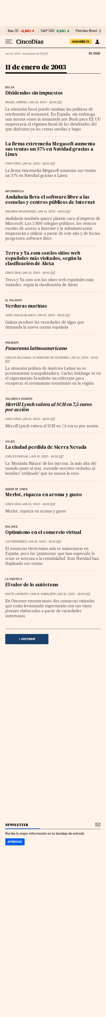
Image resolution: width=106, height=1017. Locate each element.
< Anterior (27, 639)
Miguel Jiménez (16, 102)
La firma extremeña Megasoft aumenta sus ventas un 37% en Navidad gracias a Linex (50, 149)
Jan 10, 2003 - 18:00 (45, 102)
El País (94, 53)
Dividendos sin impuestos (34, 93)
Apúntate (15, 842)
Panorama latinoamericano (36, 349)
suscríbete (81, 41)
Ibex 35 (13, 31)
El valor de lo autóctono (31, 585)
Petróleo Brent (86, 31)
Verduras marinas (26, 306)
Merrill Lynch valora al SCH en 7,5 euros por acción (48, 407)
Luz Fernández (15, 541)
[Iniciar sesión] (97, 41)
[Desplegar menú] (9, 41)
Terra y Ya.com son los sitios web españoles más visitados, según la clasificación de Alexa (43, 258)
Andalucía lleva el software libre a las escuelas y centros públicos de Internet (50, 200)
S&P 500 (47, 31)
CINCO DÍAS (12, 163)
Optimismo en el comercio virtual (43, 533)
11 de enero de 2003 (35, 67)
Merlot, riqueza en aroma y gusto (43, 495)
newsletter (16, 825)
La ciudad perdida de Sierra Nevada (46, 447)
